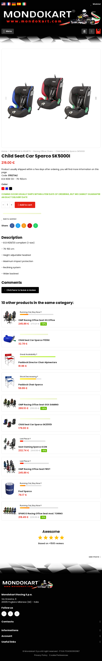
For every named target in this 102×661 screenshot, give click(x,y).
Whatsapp (35, 225)
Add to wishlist (8, 219)
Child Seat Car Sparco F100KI (34, 340)
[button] (6, 98)
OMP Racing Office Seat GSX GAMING (38, 404)
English (3, 4)
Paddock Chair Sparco (30, 384)
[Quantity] (7, 205)
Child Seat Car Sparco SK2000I (35, 424)
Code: (4, 175)
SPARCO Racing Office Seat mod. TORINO (40, 513)
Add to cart (26, 204)
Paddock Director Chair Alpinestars (37, 362)
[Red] (2, 188)
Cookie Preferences (58, 655)
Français (9, 4)
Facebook (12, 225)
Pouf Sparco (25, 491)
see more (95, 556)
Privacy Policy (41, 655)
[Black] (10, 188)
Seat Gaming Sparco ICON (32, 446)
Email (23, 225)
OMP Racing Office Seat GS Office (36, 320)
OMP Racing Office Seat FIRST (34, 469)
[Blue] (6, 188)
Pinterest (29, 225)
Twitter (18, 225)
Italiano (24, 4)
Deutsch (14, 4)
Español (19, 4)
